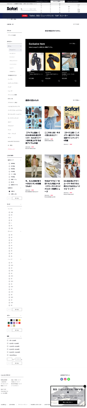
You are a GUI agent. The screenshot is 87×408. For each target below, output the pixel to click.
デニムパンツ (12, 49)
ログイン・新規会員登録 (79, 9)
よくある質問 (4, 393)
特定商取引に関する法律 (36, 404)
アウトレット (11, 149)
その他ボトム (12, 71)
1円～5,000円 (12, 340)
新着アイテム (14, 179)
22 (11, 262)
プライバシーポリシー (23, 404)
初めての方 (3, 389)
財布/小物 (10, 98)
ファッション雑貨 (12, 94)
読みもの (69, 9)
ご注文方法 (3, 381)
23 (11, 268)
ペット (9, 129)
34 (11, 250)
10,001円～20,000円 (14, 346)
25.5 (12, 281)
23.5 (12, 270)
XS (11, 215)
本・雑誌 (10, 145)
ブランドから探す (50, 9)
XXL (12, 228)
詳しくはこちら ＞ (68, 402)
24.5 (12, 276)
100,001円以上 (13, 355)
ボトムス (10, 231)
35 (11, 253)
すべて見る (72, 43)
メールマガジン (15, 385)
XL (11, 225)
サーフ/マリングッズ (13, 118)
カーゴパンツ (12, 53)
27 (11, 289)
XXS (12, 212)
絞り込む (17, 198)
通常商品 (13, 163)
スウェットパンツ (13, 60)
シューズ (10, 91)
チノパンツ (12, 57)
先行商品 (13, 166)
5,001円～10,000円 (14, 343)
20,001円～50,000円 (14, 349)
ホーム (8, 19)
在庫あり (13, 191)
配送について (4, 385)
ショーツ (11, 68)
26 (11, 284)
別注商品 (13, 171)
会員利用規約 (12, 404)
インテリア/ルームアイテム (15, 110)
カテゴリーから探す (41, 9)
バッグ (9, 87)
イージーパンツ (13, 64)
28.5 (12, 297)
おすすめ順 (76, 24)
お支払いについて (15, 381)
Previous (29, 69)
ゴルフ (9, 122)
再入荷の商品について (16, 383)
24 (11, 273)
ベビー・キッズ (12, 133)
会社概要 (3, 404)
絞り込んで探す (59, 9)
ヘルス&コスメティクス (14, 106)
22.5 (12, 265)
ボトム (9, 46)
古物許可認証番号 (48, 404)
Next (76, 69)
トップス (10, 79)
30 (11, 240)
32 (11, 245)
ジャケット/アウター (13, 83)
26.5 (12, 286)
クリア (9, 198)
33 (11, 248)
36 (11, 256)
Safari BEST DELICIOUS (13, 141)
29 (11, 237)
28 (11, 234)
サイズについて (4, 383)
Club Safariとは (4, 391)
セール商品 (13, 174)
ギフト (9, 137)
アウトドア (10, 126)
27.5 (12, 292)
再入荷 (12, 182)
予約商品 (13, 176)
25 (11, 278)
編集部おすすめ (14, 184)
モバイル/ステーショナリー (15, 114)
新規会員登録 (4, 380)
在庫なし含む (14, 194)
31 (11, 242)
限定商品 (13, 168)
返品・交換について (16, 380)
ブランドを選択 (12, 35)
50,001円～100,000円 (14, 352)
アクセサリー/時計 (12, 102)
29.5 (12, 302)
